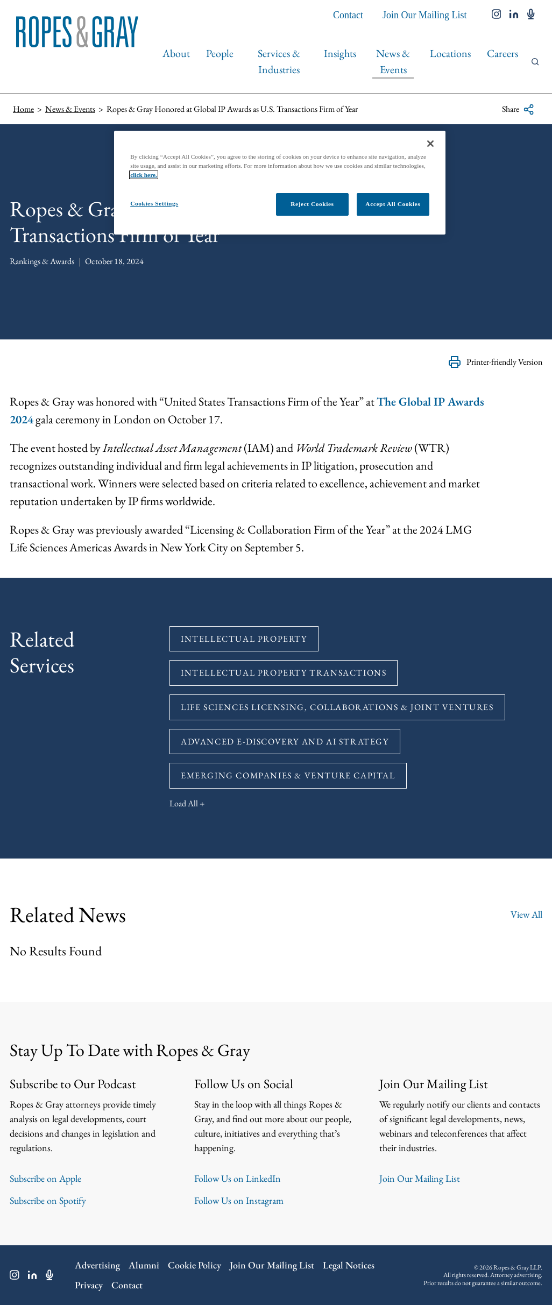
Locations (450, 53)
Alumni (144, 1265)
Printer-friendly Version (495, 362)
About (176, 53)
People (219, 53)
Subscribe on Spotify (48, 1200)
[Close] (430, 143)
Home (23, 109)
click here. (143, 175)
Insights (340, 53)
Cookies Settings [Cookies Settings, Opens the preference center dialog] (154, 203)
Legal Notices (348, 1265)
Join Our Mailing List (425, 15)
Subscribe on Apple (45, 1178)
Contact (348, 15)
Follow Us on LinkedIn (237, 1178)
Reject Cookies (312, 204)
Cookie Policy (194, 1265)
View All (526, 914)
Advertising (97, 1265)
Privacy (89, 1285)
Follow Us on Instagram (239, 1200)
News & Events (393, 61)
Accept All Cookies (392, 204)
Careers (502, 53)
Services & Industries (279, 61)
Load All (183, 803)
